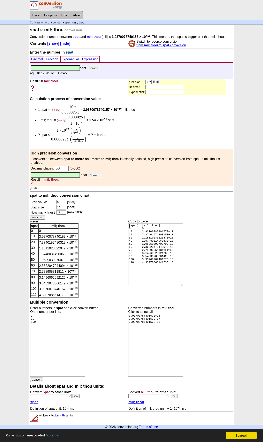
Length (57, 22)
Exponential (70, 59)
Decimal (37, 59)
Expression (90, 59)
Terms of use (148, 427)
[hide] (65, 43)
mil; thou (94, 37)
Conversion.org (39, 22)
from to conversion (161, 45)
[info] (155, 81)
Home (36, 15)
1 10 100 (57, 345)
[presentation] (70, 109)
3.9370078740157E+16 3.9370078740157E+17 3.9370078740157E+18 (155, 345)
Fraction (52, 59)
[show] (53, 43)
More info (55, 437)
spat (67, 22)
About (77, 15)
